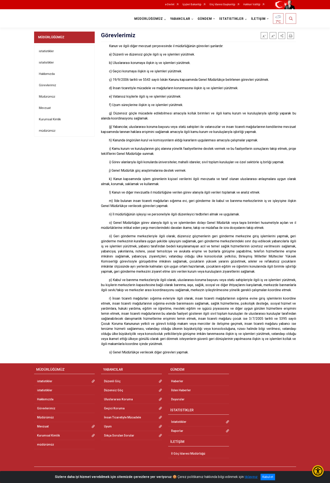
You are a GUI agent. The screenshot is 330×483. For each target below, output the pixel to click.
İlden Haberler (181, 390)
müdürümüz (47, 131)
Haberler (177, 381)
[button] (281, 35)
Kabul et (267, 477)
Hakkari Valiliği (251, 4)
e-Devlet (169, 4)
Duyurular (178, 399)
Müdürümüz (47, 96)
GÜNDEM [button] (205, 19)
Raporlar (177, 431)
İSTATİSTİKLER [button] (231, 19)
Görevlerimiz (47, 85)
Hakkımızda (47, 74)
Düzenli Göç (112, 381)
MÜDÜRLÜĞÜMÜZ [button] (148, 19)
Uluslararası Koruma (118, 399)
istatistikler (46, 51)
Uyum (108, 426)
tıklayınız (251, 477)
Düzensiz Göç (113, 390)
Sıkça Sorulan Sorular (119, 435)
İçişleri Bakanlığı (191, 4)
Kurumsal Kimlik (50, 119)
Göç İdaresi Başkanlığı (222, 4)
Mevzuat (45, 108)
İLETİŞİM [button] (258, 19)
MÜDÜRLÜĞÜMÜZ (51, 37)
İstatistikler (178, 421)
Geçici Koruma (114, 408)
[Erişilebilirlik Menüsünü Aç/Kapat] (318, 471)
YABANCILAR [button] (180, 19)
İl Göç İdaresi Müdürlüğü (188, 453)
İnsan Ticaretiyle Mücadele (122, 417)
